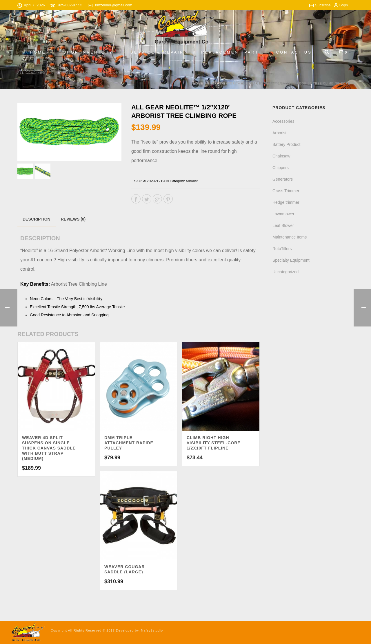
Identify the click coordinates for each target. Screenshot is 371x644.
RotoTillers (282, 248)
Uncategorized (285, 271)
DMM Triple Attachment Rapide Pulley (128, 442)
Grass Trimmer (285, 190)
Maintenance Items (289, 237)
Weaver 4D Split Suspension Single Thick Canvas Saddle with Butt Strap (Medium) (49, 448)
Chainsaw (281, 156)
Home (38, 52)
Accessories (283, 121)
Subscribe (319, 5)
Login (341, 5)
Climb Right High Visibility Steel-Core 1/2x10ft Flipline (214, 442)
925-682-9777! (70, 5)
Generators (282, 179)
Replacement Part (230, 52)
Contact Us (294, 52)
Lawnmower (283, 214)
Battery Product (286, 144)
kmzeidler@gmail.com (113, 5)
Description (36, 219)
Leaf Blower (283, 225)
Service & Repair (157, 52)
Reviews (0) (73, 219)
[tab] (36, 219)
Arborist (191, 181)
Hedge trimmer (285, 202)
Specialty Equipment (291, 260)
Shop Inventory (88, 52)
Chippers (280, 167)
